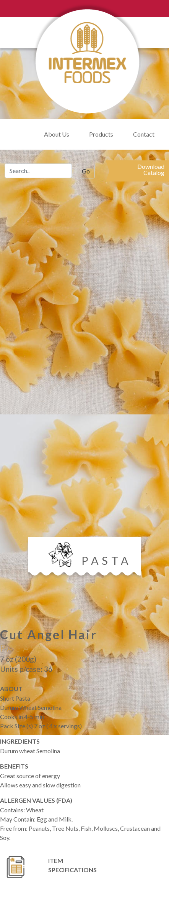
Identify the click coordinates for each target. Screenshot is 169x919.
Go (86, 171)
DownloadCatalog (150, 169)
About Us (56, 134)
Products (101, 134)
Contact (143, 134)
